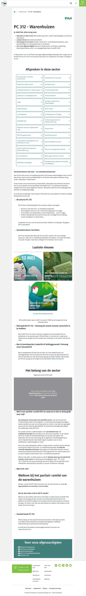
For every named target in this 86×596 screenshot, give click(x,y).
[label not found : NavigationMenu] (76, 3)
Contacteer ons (36, 566)
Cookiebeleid (37, 588)
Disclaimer (28, 588)
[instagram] (63, 565)
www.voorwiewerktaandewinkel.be (50, 498)
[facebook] (56, 565)
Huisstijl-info (23, 555)
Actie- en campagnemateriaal (29, 553)
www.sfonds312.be (24, 529)
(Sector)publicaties (25, 551)
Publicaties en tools (36, 580)
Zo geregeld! (25, 224)
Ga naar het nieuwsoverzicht (43, 313)
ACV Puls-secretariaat (31, 57)
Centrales (47, 575)
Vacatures (36, 575)
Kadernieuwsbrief (57, 358)
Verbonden (48, 571)
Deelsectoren (23, 12)
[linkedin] (66, 565)
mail (32, 222)
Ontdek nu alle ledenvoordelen (21, 568)
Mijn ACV (56, 336)
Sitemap (44, 588)
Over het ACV (47, 566)
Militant (47, 579)
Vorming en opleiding (26, 548)
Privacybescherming (55, 588)
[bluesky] (70, 565)
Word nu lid (82, 3)
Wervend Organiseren (26, 546)
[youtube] (59, 565)
